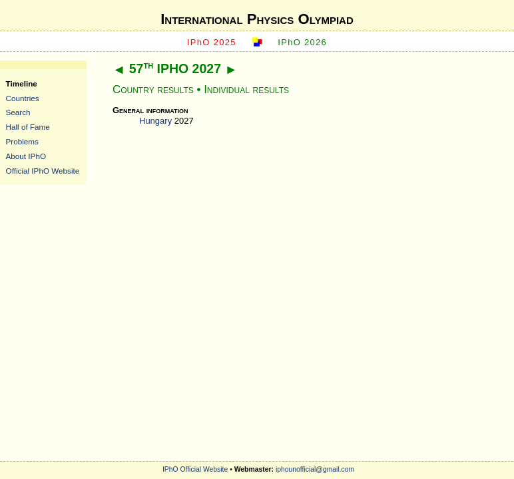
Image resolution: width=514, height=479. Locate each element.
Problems (22, 141)
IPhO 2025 (211, 42)
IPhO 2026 (302, 42)
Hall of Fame (28, 126)
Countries (22, 98)
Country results (153, 89)
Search (18, 112)
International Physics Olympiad (257, 19)
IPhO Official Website (195, 469)
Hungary (155, 121)
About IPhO (26, 156)
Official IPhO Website (43, 170)
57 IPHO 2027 (175, 68)
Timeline (21, 83)
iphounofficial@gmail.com (315, 469)
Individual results (246, 89)
